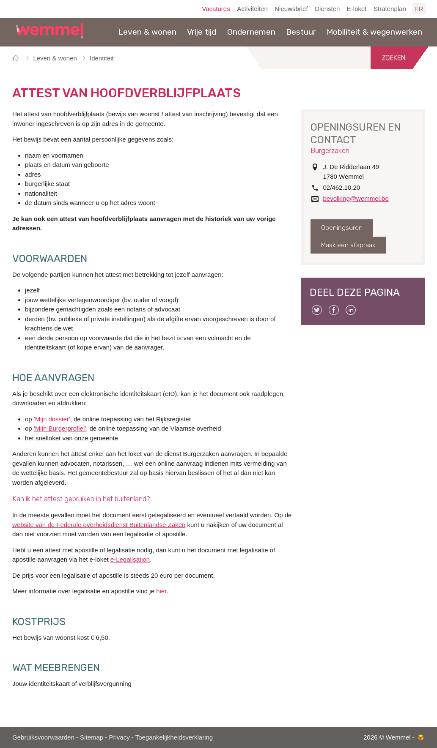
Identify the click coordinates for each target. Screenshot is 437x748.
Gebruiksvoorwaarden (43, 737)
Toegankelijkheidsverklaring (174, 737)
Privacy (119, 737)
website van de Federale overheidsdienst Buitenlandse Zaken (98, 524)
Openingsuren (342, 228)
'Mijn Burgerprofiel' (60, 428)
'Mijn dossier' (52, 419)
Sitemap (91, 737)
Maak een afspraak (348, 245)
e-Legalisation (130, 559)
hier (161, 591)
